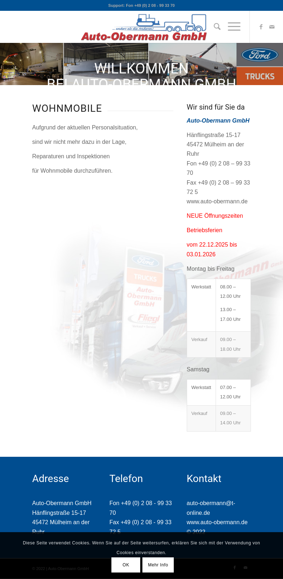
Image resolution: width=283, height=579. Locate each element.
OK (126, 564)
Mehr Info (158, 564)
